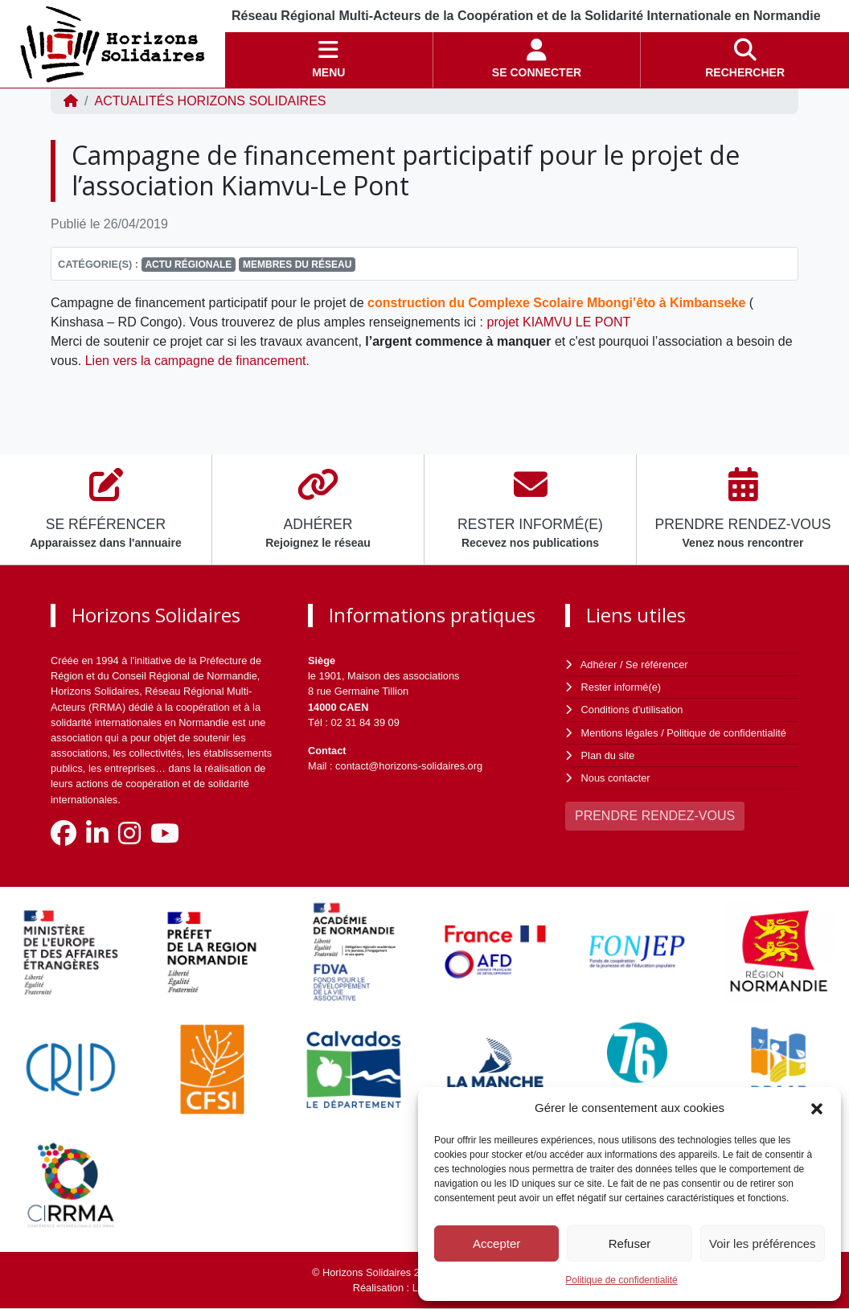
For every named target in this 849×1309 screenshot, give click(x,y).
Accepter (496, 1243)
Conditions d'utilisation (632, 710)
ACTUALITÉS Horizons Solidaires (210, 101)
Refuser (630, 1243)
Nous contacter (615, 778)
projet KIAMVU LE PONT (559, 322)
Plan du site (608, 755)
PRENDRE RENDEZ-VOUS (655, 816)
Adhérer (598, 665)
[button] (817, 1108)
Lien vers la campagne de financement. (197, 360)
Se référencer (656, 665)
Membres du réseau (297, 264)
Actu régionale (188, 264)
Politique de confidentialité (621, 1280)
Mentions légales (619, 733)
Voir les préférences (762, 1243)
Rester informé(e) (621, 687)
